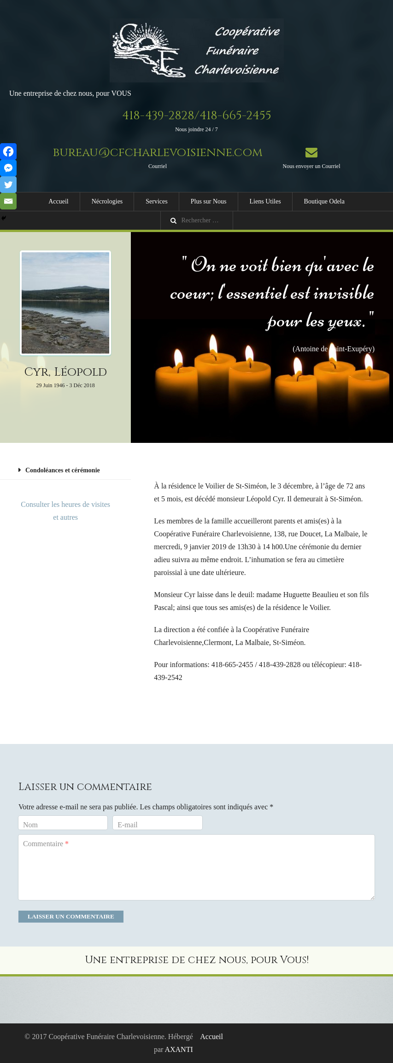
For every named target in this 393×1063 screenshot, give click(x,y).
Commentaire (46, 844)
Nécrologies (107, 201)
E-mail (127, 825)
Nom (30, 825)
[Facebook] (8, 151)
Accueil (58, 201)
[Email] (8, 201)
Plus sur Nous (209, 201)
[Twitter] (8, 184)
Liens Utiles (265, 201)
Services (156, 201)
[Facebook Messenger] (8, 168)
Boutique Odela (324, 201)
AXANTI (178, 1049)
